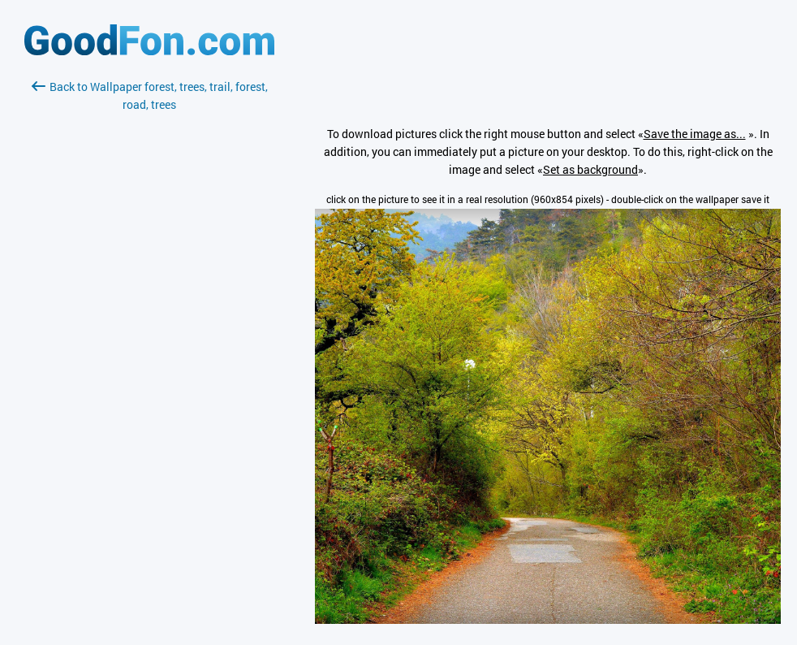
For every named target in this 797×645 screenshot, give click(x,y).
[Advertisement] (149, 306)
